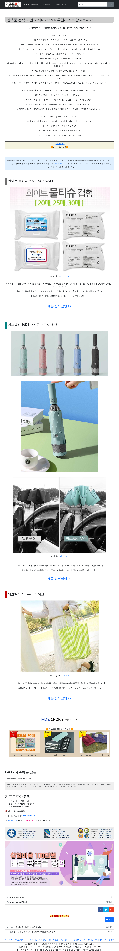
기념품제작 (58, 4)
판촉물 (26, 4)
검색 (110, 4)
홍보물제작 (47, 4)
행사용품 (99, 940)
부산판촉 (8, 940)
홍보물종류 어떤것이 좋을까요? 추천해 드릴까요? (34, 932)
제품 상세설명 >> (59, 306)
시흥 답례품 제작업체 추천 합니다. (28, 927)
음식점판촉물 (76, 940)
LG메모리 (64, 940)
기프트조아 (64, 276)
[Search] (92, 4)
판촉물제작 (36, 4)
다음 (16, 820)
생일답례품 (19, 940)
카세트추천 (109, 940)
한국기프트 (53, 940)
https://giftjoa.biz (28, 816)
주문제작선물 (31, 940)
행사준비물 (88, 940)
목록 (109, 919)
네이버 (10, 820)
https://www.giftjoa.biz (19, 902)
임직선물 (43, 940)
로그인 (67, 4)
